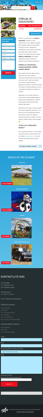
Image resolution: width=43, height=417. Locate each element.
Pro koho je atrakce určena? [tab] (28, 146)
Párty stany (22, 162)
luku (26, 136)
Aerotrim (22, 215)
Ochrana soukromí (21, 411)
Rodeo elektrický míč (22, 189)
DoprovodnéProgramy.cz (9, 393)
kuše (31, 136)
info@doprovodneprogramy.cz (13, 299)
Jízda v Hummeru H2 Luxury (22, 241)
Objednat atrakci (36, 33)
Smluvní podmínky (29, 411)
